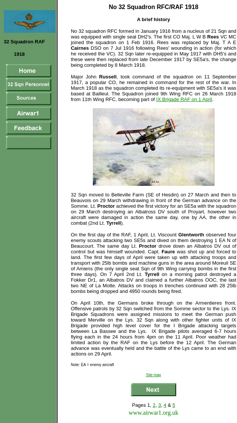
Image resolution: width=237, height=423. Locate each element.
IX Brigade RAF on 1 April (184, 99)
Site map (153, 375)
